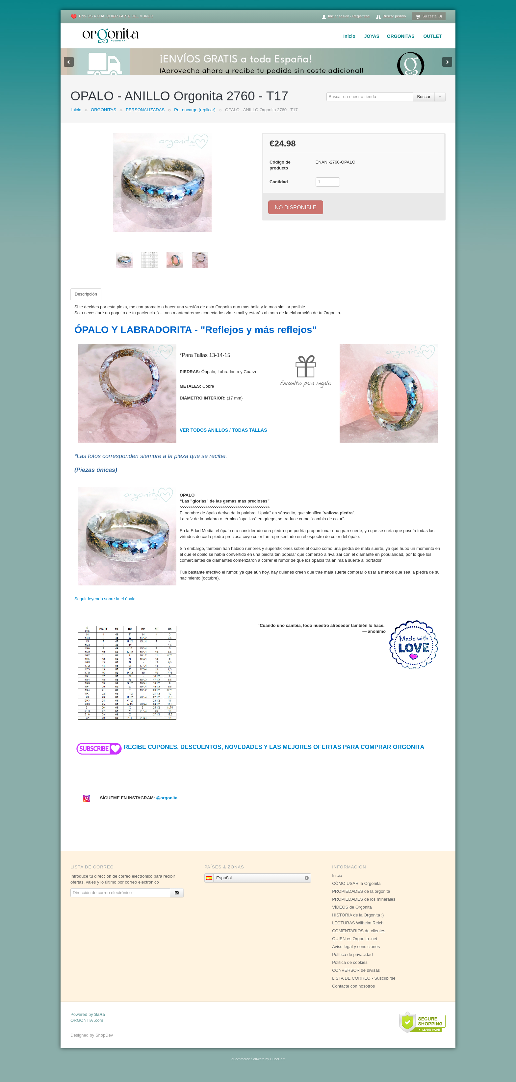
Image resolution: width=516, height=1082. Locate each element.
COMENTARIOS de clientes (358, 937)
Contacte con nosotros (353, 992)
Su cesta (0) (429, 16)
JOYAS (371, 36)
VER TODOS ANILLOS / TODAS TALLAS (223, 436)
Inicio (349, 36)
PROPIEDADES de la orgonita (361, 897)
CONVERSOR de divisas (356, 976)
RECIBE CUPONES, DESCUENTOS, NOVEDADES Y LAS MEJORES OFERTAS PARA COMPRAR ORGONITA (249, 753)
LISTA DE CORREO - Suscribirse (364, 984)
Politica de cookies (350, 968)
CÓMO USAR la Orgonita (356, 890)
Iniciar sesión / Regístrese (346, 16)
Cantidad (279, 188)
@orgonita (167, 804)
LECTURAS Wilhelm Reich (357, 929)
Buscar (423, 103)
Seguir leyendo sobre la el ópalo (105, 605)
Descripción (86, 300)
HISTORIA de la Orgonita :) (358, 921)
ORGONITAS (401, 36)
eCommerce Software (247, 1066)
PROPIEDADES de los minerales (363, 905)
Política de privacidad (352, 961)
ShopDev (104, 1041)
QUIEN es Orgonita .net (354, 945)
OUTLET (432, 36)
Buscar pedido (391, 16)
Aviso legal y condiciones (356, 953)
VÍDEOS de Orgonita (352, 913)
